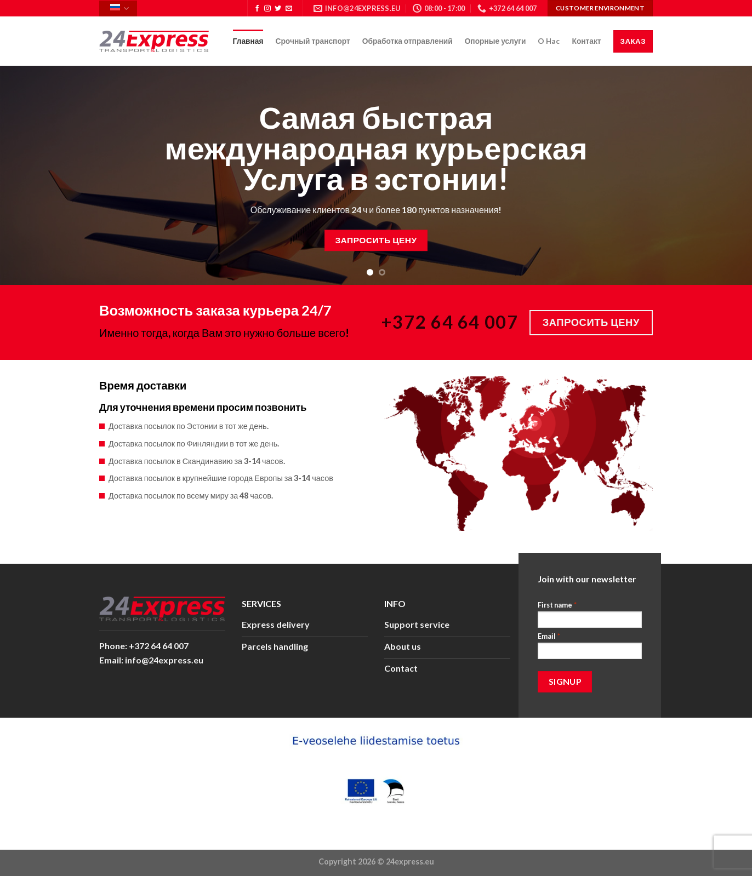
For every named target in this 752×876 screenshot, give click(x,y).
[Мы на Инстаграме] (267, 9)
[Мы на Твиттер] (278, 9)
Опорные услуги (495, 40)
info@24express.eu (164, 660)
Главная (248, 40)
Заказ (633, 41)
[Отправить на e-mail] (289, 9)
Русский (119, 8)
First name (557, 605)
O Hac (549, 40)
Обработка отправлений (407, 40)
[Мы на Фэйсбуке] (257, 9)
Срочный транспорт (313, 40)
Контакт (586, 40)
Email (549, 636)
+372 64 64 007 (450, 322)
